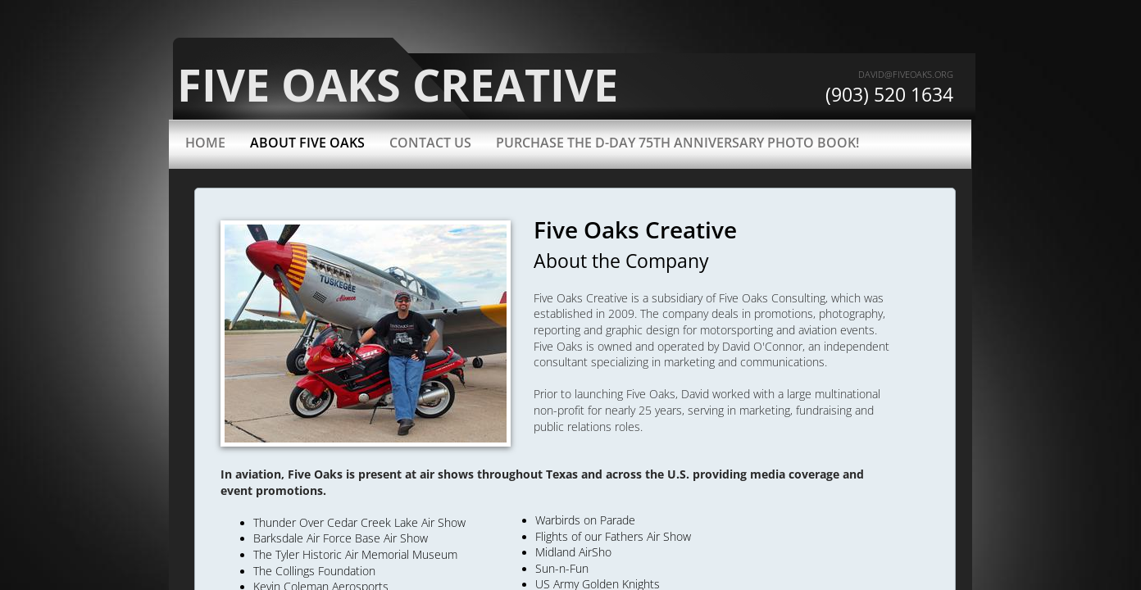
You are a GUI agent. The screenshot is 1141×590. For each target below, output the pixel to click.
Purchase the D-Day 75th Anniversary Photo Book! (677, 143)
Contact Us (430, 143)
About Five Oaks (307, 143)
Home (205, 143)
